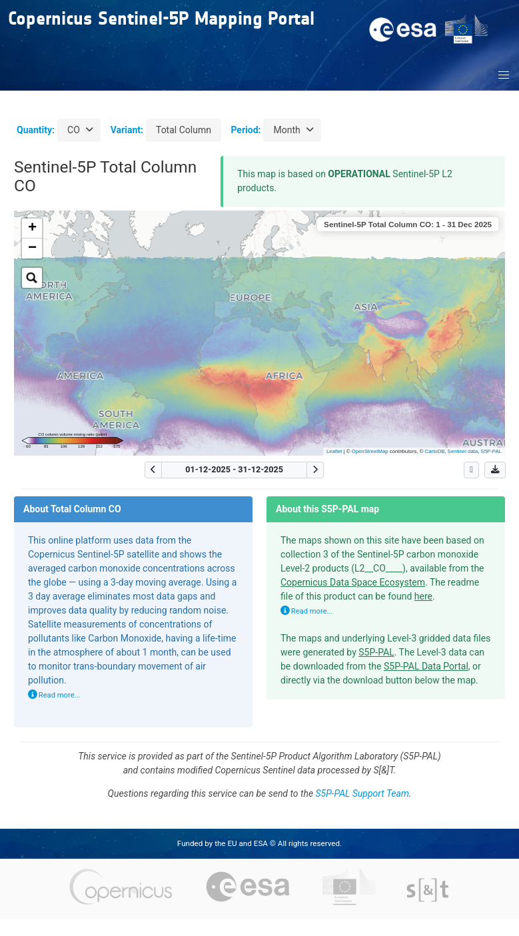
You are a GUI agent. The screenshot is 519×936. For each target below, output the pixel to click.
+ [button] (32, 228)
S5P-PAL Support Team (362, 793)
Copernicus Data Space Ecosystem (352, 582)
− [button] (32, 248)
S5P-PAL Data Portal (426, 666)
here (423, 596)
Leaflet (334, 451)
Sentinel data (463, 451)
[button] (504, 75)
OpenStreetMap (370, 451)
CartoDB (435, 451)
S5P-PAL (491, 451)
